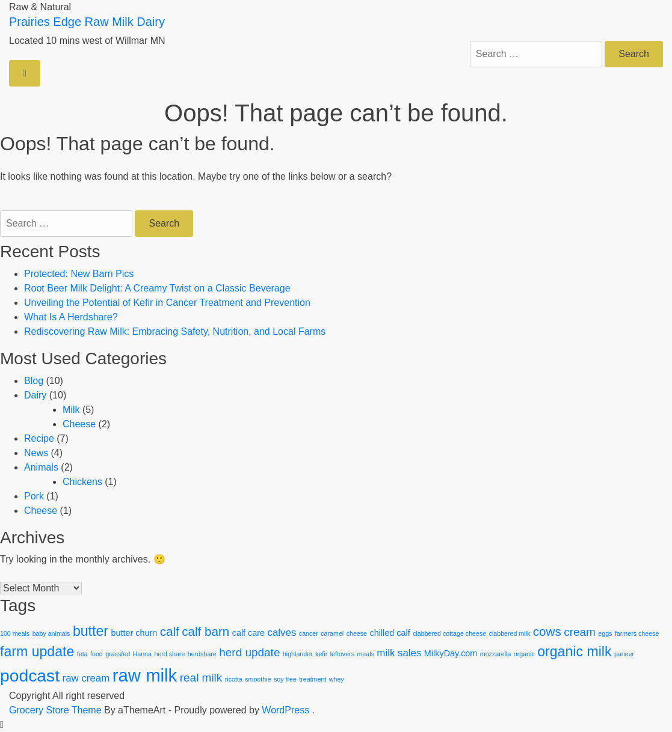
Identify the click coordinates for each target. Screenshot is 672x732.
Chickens (82, 482)
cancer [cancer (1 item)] (308, 633)
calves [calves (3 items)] (282, 632)
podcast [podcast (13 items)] (30, 675)
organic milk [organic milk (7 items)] (574, 651)
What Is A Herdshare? (71, 317)
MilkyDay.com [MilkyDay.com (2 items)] (450, 653)
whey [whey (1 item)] (336, 679)
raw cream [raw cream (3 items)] (86, 678)
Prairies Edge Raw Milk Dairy (87, 21)
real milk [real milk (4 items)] (201, 677)
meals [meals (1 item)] (365, 653)
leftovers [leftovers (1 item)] (342, 653)
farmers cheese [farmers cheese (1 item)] (637, 633)
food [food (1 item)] (96, 653)
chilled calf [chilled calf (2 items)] (389, 633)
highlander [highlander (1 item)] (298, 653)
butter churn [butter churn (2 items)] (134, 633)
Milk (71, 409)
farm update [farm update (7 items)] (37, 651)
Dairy (35, 395)
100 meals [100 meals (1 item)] (14, 633)
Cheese (79, 424)
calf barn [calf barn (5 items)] (205, 631)
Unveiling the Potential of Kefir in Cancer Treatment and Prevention (167, 302)
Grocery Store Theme (55, 710)
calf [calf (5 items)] (169, 631)
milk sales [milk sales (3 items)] (399, 653)
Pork (34, 496)
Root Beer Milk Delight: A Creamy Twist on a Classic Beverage (157, 288)
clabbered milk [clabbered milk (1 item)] (510, 633)
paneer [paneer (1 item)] (624, 653)
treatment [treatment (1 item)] (312, 679)
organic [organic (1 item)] (524, 653)
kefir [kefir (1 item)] (321, 653)
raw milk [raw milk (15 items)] (145, 675)
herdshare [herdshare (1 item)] (202, 653)
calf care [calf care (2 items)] (248, 633)
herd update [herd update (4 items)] (249, 652)
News (36, 453)
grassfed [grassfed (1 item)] (117, 653)
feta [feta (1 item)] (82, 653)
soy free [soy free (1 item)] (285, 679)
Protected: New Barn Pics (79, 274)
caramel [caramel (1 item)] (332, 633)
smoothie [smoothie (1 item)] (258, 679)
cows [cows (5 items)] (547, 631)
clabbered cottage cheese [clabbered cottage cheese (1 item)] (449, 633)
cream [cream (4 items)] (580, 632)
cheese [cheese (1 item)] (357, 633)
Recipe (39, 438)
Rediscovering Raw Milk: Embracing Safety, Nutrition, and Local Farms (174, 331)
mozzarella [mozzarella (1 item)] (495, 653)
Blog (33, 381)
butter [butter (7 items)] (90, 631)
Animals (41, 467)
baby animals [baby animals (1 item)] (51, 633)
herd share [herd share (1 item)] (169, 653)
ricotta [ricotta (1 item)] (233, 679)
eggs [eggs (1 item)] (605, 633)
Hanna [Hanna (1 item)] (142, 653)
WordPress (285, 710)
